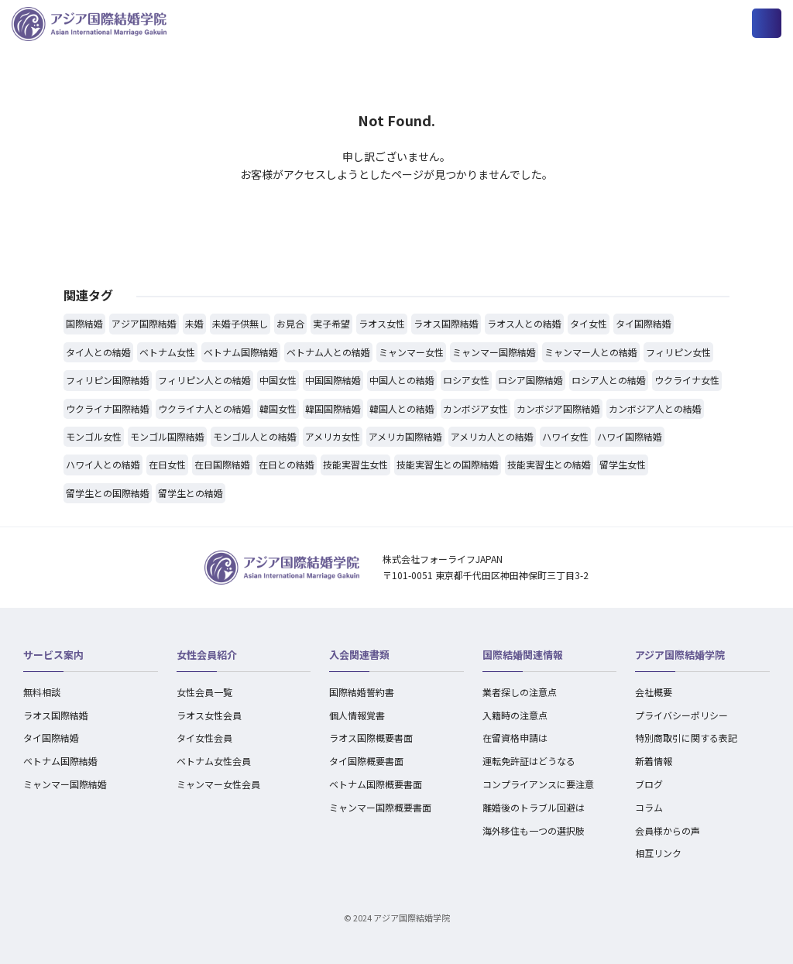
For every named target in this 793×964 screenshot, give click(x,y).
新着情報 (653, 760)
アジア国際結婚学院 (680, 654)
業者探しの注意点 (519, 691)
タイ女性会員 (204, 737)
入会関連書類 (359, 654)
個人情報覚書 (357, 715)
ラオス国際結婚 (55, 715)
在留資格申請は (515, 737)
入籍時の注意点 (515, 715)
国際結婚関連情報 (522, 654)
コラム (649, 807)
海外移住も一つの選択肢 (533, 830)
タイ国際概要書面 (366, 760)
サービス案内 (53, 654)
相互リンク (658, 852)
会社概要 (653, 691)
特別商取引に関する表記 (686, 737)
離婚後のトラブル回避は (533, 807)
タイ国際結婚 (51, 737)
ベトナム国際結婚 (60, 760)
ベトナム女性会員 (214, 760)
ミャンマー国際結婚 (65, 784)
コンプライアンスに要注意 (538, 784)
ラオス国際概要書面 (371, 737)
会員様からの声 (667, 830)
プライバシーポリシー (681, 715)
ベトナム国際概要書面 (375, 784)
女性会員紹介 (207, 654)
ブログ (649, 784)
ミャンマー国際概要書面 (380, 807)
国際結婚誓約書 (361, 691)
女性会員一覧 (204, 691)
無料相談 (41, 691)
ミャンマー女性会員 (218, 784)
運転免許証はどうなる (528, 760)
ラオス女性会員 (209, 715)
